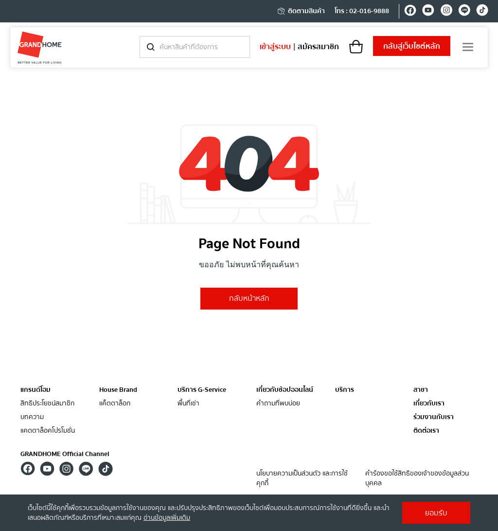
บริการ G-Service (202, 390)
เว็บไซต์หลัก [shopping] (411, 46)
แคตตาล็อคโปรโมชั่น (47, 431)
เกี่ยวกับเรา (429, 404)
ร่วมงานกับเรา (433, 417)
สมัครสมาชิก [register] (318, 46)
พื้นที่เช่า (188, 404)
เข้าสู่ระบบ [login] (275, 46)
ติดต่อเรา (426, 431)
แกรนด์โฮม (35, 390)
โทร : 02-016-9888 (362, 11)
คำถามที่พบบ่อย (278, 404)
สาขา (420, 390)
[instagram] (446, 11)
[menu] (468, 47)
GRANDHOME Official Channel (64, 454)
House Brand (118, 390)
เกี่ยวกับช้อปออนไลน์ (284, 390)
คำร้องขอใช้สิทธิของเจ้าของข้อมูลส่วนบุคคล (417, 479)
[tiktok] (482, 11)
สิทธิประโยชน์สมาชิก (47, 404)
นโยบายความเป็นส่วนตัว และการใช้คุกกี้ (302, 479)
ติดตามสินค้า (301, 11)
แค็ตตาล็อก (114, 404)
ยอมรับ (436, 513)
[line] (464, 11)
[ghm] (40, 47)
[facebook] (410, 11)
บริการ (344, 390)
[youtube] (428, 11)
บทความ (32, 417)
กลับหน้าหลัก (249, 298)
